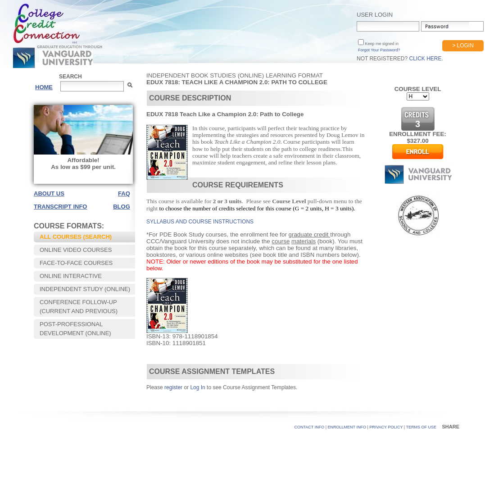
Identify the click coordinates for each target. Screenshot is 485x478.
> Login (463, 45)
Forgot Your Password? (379, 50)
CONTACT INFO (310, 427)
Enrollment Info (347, 427)
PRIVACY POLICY (386, 427)
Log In (197, 387)
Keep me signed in (381, 43)
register (173, 387)
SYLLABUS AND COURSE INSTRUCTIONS (200, 222)
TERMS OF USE (421, 427)
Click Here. (426, 58)
